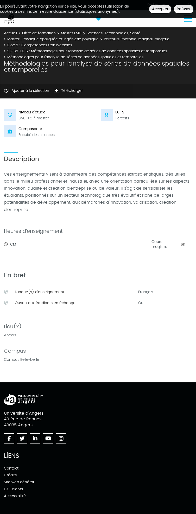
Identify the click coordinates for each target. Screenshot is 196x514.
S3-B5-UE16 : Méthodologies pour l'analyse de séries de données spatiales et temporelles (87, 51)
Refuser (184, 9)
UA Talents (13, 489)
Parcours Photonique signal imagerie (136, 39)
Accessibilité (15, 496)
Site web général (19, 482)
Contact (11, 468)
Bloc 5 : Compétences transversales (39, 45)
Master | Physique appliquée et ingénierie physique (53, 39)
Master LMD (71, 33)
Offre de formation (39, 33)
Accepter (160, 9)
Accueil (10, 33)
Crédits (10, 475)
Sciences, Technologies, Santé (114, 33)
